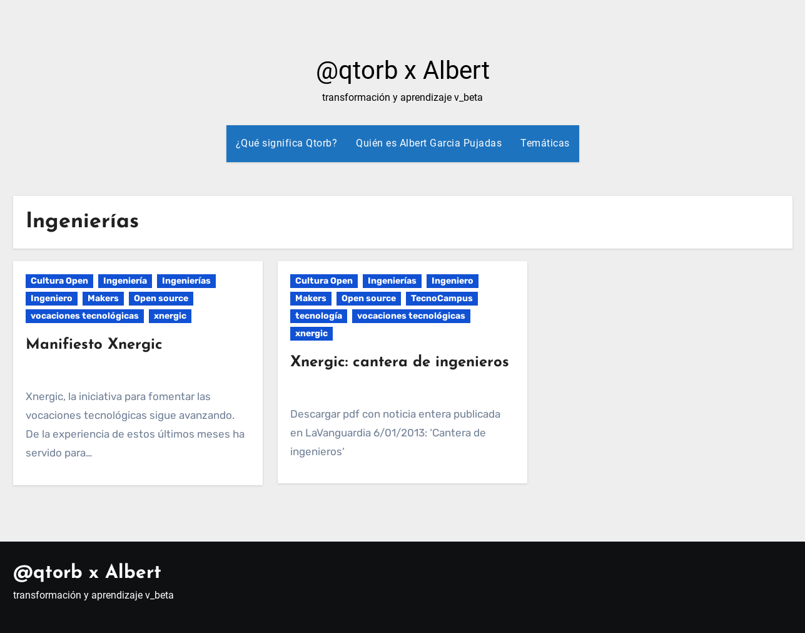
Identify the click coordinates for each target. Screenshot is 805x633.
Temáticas (545, 143)
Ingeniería (125, 280)
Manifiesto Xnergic (94, 345)
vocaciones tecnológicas (85, 316)
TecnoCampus (442, 298)
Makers (103, 298)
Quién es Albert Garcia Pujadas (429, 143)
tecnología (318, 316)
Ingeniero (52, 298)
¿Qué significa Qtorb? (287, 143)
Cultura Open (59, 280)
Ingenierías (186, 280)
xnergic (170, 316)
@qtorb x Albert (403, 70)
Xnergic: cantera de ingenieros (399, 362)
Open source (161, 298)
